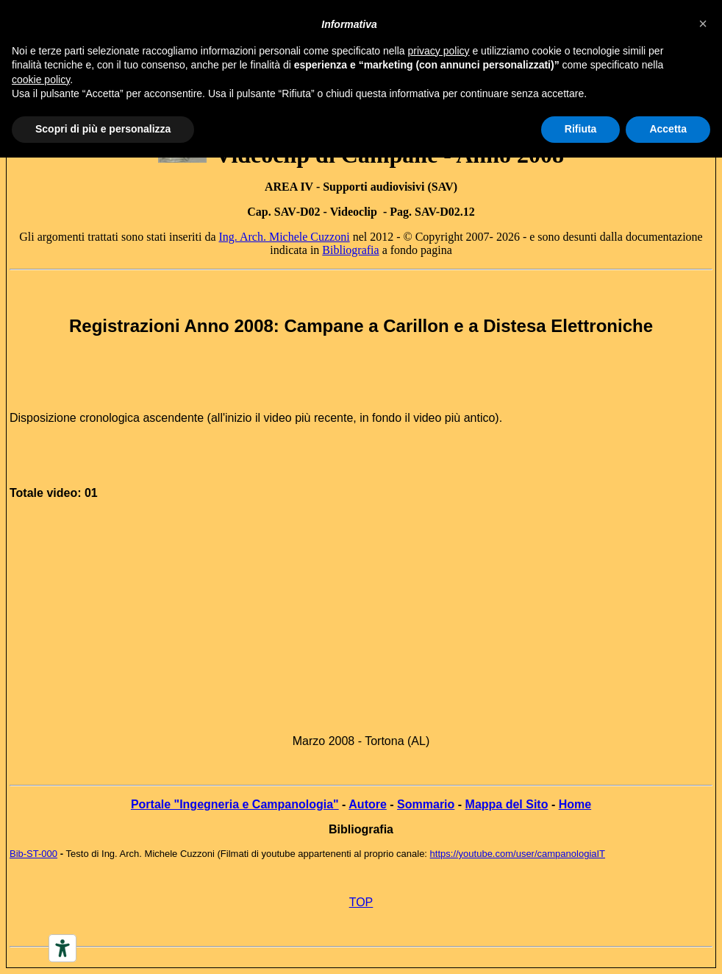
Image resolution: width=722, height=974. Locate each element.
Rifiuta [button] (581, 129)
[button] (703, 23)
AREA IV (289, 186)
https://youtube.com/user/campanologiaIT (517, 853)
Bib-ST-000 (33, 853)
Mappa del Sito (506, 804)
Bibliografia (350, 250)
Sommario (425, 804)
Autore (368, 804)
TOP (361, 902)
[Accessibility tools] (62, 948)
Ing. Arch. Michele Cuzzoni (283, 236)
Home (575, 804)
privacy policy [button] (439, 51)
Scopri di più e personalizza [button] (103, 129)
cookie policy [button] (41, 79)
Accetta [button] (668, 129)
